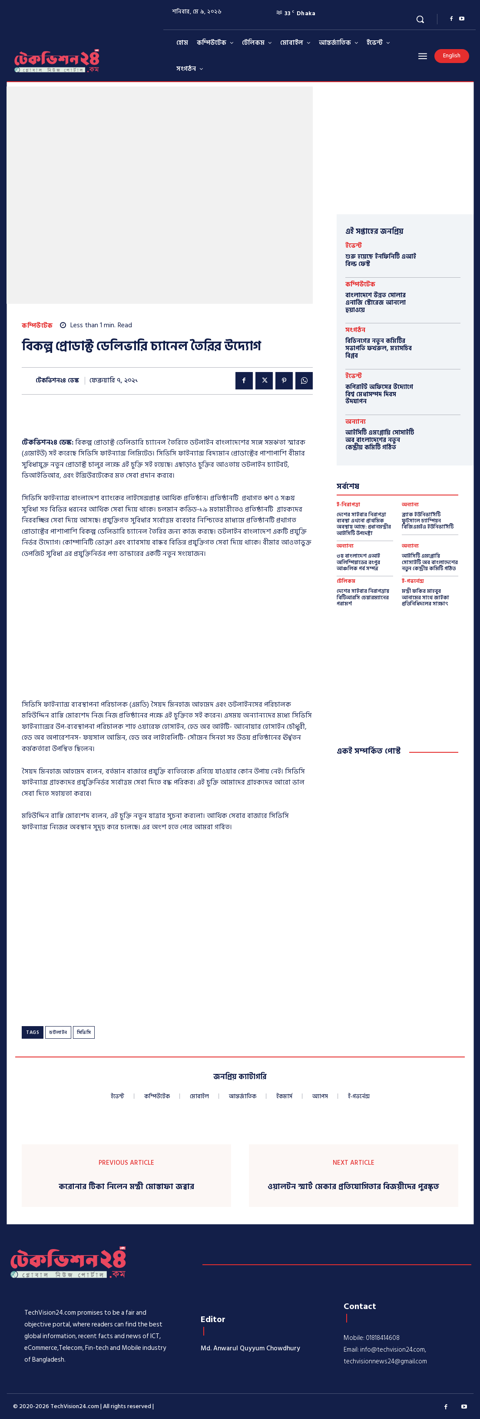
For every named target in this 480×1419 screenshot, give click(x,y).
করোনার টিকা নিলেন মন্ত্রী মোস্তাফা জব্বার (126, 1187)
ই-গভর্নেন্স (413, 581)
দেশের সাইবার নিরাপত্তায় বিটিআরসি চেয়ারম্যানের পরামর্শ (363, 597)
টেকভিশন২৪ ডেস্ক (57, 381)
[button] (420, 19)
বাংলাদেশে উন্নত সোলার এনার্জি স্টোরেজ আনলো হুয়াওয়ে (375, 302)
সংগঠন (355, 330)
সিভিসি (84, 1033)
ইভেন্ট (353, 246)
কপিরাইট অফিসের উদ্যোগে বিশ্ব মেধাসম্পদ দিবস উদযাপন (379, 394)
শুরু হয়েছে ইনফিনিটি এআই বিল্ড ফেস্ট (380, 260)
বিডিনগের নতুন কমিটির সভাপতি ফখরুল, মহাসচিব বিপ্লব (378, 348)
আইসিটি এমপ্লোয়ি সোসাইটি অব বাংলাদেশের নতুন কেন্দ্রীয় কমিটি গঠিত (379, 440)
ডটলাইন (58, 1033)
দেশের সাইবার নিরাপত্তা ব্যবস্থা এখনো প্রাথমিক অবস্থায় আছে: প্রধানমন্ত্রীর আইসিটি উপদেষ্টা (364, 524)
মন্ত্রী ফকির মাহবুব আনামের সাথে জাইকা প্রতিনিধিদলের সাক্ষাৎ (425, 597)
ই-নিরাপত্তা (348, 505)
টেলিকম (346, 581)
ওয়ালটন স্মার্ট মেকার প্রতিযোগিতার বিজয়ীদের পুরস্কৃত (353, 1187)
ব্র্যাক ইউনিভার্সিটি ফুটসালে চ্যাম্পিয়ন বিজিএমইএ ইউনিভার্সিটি (428, 521)
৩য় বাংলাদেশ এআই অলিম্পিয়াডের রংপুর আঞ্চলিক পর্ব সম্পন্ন (358, 562)
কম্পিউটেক (37, 325)
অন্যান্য (355, 422)
